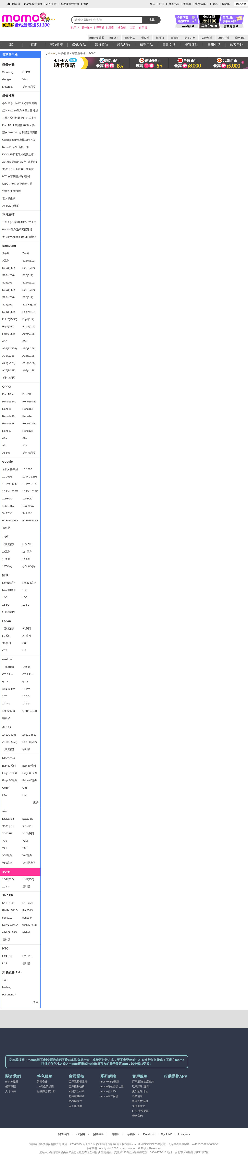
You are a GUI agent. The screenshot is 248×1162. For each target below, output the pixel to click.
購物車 (226, 3)
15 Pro (26, 688)
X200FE (7, 833)
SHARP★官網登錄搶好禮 (17, 183)
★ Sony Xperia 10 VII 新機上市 (19, 238)
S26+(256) (8, 275)
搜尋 (151, 20)
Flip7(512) (28, 319)
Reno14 (27, 416)
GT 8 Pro (7, 674)
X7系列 (26, 635)
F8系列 (6, 635)
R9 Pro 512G (10, 910)
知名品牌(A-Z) (12, 972)
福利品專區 (29, 862)
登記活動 (241, 3)
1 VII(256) (28, 879)
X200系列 (28, 833)
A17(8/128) (8, 370)
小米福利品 (29, 566)
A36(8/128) (28, 355)
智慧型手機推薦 (11, 191)
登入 (152, 3)
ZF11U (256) (9, 741)
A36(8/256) (8, 355)
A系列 (5, 260)
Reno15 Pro (29, 401)
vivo (5, 811)
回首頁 (16, 3)
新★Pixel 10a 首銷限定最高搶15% (20, 133)
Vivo (24, 79)
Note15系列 (9, 582)
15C (24, 597)
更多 (35, 802)
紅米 (5, 575)
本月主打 (8, 214)
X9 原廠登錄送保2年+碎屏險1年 (19, 163)
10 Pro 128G (29, 476)
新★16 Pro (8, 688)
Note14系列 (29, 582)
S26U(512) (28, 260)
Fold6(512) (28, 326)
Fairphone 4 (9, 994)
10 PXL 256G (10, 491)
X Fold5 (27, 826)
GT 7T (6, 681)
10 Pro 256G (9, 483)
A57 (4, 341)
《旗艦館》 (8, 544)
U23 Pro (27, 956)
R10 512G (8, 903)
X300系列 (8, 826)
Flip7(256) (8, 326)
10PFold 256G (7, 499)
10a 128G (8, 505)
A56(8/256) (28, 348)
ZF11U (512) (29, 734)
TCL (4, 979)
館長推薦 (8, 95)
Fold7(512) (28, 311)
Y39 (4, 840)
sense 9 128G (27, 918)
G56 (24, 795)
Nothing (6, 987)
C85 (24, 643)
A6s (4, 438)
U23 (4, 963)
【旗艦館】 (8, 666)
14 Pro (6, 703)
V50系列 (7, 862)
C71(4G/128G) (29, 712)
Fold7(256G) (9, 319)
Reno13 (7, 430)
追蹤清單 (200, 3)
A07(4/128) (28, 333)
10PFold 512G (27, 499)
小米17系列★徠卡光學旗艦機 (19, 103)
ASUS (6, 727)
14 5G (25, 703)
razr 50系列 (29, 765)
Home (51, 53)
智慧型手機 (78, 53)
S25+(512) (28, 289)
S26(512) (27, 275)
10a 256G (28, 505)
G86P (5, 787)
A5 (3, 445)
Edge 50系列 (9, 780)
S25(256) (7, 304)
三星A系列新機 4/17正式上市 (19, 117)
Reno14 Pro (9, 416)
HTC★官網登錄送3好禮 (16, 176)
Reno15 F (28, 408)
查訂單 (187, 3)
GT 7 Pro (27, 674)
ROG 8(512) (29, 741)
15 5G (5, 604)
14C (4, 597)
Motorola (7, 86)
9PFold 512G (30, 520)
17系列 (6, 551)
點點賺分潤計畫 (70, 3)
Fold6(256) (8, 333)
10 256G (7, 476)
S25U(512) (28, 282)
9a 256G (27, 513)
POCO (6, 620)
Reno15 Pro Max (9, 402)
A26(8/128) (8, 363)
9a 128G (7, 513)
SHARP (7, 895)
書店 (86, 3)
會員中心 (174, 3)
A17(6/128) (28, 363)
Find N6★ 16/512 (8, 395)
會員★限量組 (10, 469)
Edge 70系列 (9, 773)
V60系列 (27, 855)
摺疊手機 (8, 64)
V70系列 (7, 855)
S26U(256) (8, 267)
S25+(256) (8, 297)
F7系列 (26, 628)
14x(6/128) (8, 710)
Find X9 (27, 394)
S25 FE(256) (29, 304)
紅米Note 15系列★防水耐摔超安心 (20, 111)
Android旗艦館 (10, 205)
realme (7, 659)
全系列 (26, 666)
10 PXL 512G (30, 491)
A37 (24, 341)
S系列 (5, 253)
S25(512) (27, 297)
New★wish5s (10, 925)
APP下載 (51, 3)
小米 (5, 536)
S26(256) (7, 282)
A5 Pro (6, 452)
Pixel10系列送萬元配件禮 (17, 229)
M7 (24, 650)
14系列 (26, 558)
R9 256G (27, 910)
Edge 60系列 (29, 773)
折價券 (214, 3)
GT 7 (25, 681)
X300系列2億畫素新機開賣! (18, 169)
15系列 (6, 558)
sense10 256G (7, 918)
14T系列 (7, 566)
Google (6, 79)
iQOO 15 (27, 818)
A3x (24, 445)
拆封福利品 (29, 86)
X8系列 (6, 643)
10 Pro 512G (29, 483)
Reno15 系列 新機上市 (15, 147)
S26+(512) (28, 267)
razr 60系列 (9, 765)
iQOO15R (8, 818)
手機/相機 (63, 53)
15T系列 (27, 551)
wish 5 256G (29, 925)
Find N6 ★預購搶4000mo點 (18, 125)
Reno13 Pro (29, 423)
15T (4, 696)
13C (24, 590)
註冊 (161, 3)
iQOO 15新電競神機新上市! (18, 154)
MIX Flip (27, 544)
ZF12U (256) (9, 734)
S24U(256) (8, 311)
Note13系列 (9, 590)
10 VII (5, 886)
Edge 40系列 (29, 780)
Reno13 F (28, 430)
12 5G (25, 604)
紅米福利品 (8, 612)
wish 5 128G (9, 932)
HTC (5, 948)
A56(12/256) (9, 348)
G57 (4, 795)
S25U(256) (8, 289)
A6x (24, 438)
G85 (24, 787)
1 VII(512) (8, 879)
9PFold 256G (10, 520)
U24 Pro (7, 956)
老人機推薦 (8, 198)
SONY (6, 871)
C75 (4, 650)
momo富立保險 (33, 3)
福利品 (6, 527)
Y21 (4, 848)
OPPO (26, 72)
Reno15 (7, 408)
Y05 (24, 848)
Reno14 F (8, 423)
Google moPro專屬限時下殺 (18, 139)
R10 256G (28, 903)
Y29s (25, 840)
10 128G (27, 469)
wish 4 (26, 932)
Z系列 (25, 253)
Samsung (7, 72)
